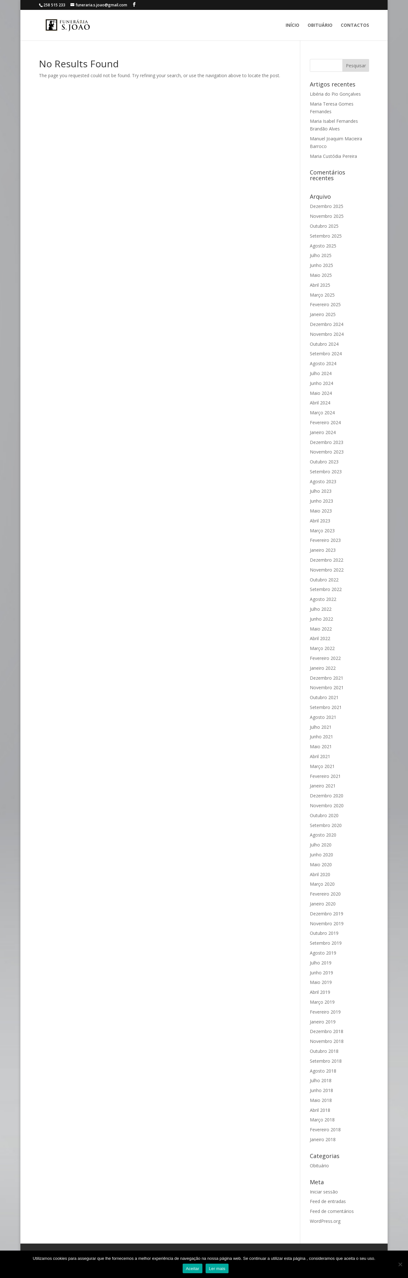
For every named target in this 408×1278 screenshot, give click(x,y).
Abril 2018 (320, 1110)
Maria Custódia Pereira (333, 156)
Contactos (355, 25)
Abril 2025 (320, 285)
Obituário (320, 25)
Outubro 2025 (324, 226)
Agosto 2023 (323, 481)
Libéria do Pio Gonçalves (335, 94)
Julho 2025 (321, 255)
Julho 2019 (321, 963)
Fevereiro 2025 (325, 304)
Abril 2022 (320, 638)
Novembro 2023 (327, 452)
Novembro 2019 (327, 923)
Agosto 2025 (323, 246)
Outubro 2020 (324, 815)
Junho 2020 (321, 855)
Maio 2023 (321, 511)
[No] (400, 1264)
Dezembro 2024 (326, 324)
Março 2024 (322, 413)
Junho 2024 (321, 383)
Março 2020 (322, 884)
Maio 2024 (321, 393)
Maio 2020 (321, 864)
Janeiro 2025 (323, 314)
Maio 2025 (321, 275)
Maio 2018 (321, 1100)
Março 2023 (322, 531)
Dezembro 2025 (326, 206)
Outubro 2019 (324, 933)
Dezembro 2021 (326, 678)
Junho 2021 (321, 737)
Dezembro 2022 (326, 560)
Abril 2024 (320, 403)
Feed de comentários (332, 1211)
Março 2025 (322, 295)
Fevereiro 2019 (325, 1012)
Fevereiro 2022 (325, 658)
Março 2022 (322, 648)
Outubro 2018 (324, 1051)
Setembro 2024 (326, 354)
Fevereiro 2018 (325, 1130)
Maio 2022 (321, 629)
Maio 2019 (321, 982)
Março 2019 (322, 1002)
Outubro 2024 (324, 344)
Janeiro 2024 (323, 432)
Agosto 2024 (323, 363)
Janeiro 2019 (323, 1022)
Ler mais (217, 1268)
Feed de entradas (328, 1201)
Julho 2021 (321, 727)
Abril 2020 (320, 874)
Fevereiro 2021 (325, 776)
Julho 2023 (321, 491)
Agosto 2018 (323, 1071)
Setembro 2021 (326, 707)
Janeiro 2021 (323, 786)
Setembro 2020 (326, 825)
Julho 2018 (321, 1080)
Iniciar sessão (324, 1192)
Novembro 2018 (327, 1041)
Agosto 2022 (323, 599)
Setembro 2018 (326, 1061)
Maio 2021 (321, 746)
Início (292, 25)
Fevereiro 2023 (325, 540)
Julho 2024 (321, 373)
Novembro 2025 (327, 216)
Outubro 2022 (324, 580)
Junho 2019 (321, 973)
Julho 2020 (321, 845)
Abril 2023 (320, 521)
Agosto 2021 (323, 717)
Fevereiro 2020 (325, 894)
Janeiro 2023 (323, 550)
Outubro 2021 (324, 697)
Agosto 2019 (323, 953)
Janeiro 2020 (323, 904)
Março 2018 (322, 1120)
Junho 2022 (321, 619)
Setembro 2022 (326, 589)
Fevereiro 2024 (325, 422)
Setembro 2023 (326, 472)
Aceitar (192, 1268)
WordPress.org (325, 1221)
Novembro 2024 (327, 334)
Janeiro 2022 (323, 668)
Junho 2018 (321, 1090)
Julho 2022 (321, 609)
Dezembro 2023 (326, 442)
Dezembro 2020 (326, 796)
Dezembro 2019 (326, 914)
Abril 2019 (320, 992)
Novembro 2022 (327, 570)
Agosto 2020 (323, 835)
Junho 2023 (321, 501)
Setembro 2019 (326, 943)
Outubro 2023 (324, 462)
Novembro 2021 (327, 687)
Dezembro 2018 (326, 1031)
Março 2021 (322, 766)
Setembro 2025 (326, 236)
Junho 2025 (321, 265)
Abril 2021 (320, 756)
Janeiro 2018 (323, 1139)
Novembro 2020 (327, 805)
